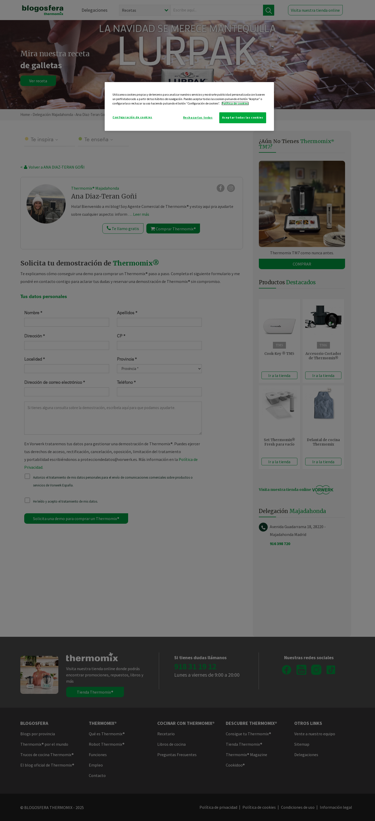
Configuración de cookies (132, 117)
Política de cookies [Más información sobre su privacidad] (235, 103)
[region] (189, 106)
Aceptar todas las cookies (242, 117)
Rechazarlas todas (198, 117)
